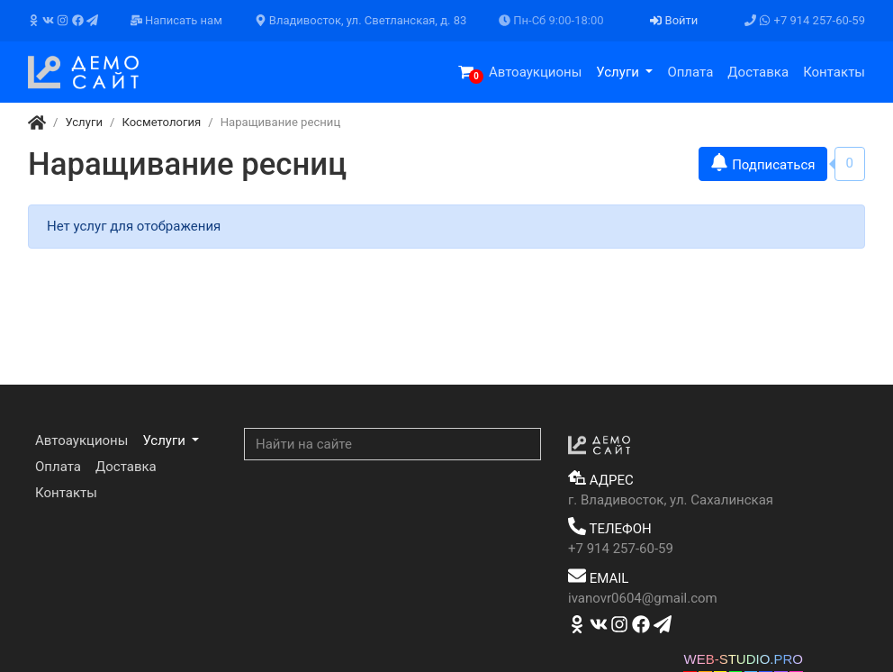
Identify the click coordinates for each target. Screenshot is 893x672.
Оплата (690, 72)
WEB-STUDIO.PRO (743, 659)
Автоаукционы (535, 72)
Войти (674, 20)
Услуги (619, 72)
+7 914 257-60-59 (804, 20)
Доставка (758, 72)
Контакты (834, 72)
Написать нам (176, 20)
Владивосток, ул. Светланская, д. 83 (361, 20)
